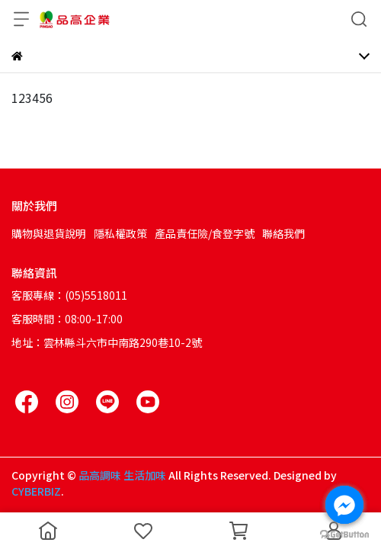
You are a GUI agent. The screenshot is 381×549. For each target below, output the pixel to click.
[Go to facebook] (344, 505)
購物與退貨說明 (48, 233)
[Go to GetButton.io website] (344, 533)
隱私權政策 (120, 233)
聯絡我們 (283, 233)
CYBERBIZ (36, 491)
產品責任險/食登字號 (205, 233)
